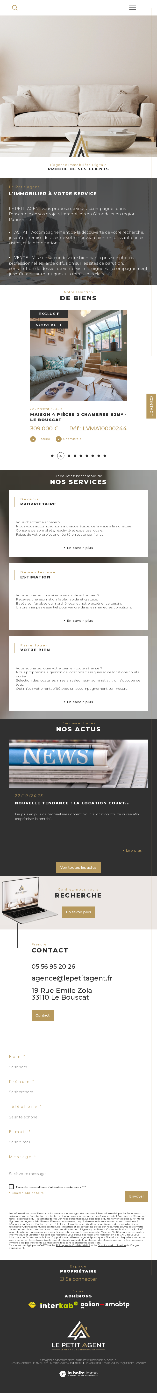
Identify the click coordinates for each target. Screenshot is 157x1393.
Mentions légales (61, 1363)
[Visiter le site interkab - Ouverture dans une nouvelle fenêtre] (59, 1305)
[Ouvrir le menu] (132, 7)
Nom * (17, 1056)
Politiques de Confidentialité (73, 1245)
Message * (22, 1157)
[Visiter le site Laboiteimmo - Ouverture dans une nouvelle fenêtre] (78, 1379)
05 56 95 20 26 (53, 966)
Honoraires (92, 1363)
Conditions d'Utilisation (112, 1245)
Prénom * (22, 1082)
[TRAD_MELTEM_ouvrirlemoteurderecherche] (15, 8)
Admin (79, 1363)
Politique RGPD (124, 1363)
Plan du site (40, 1363)
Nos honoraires (21, 1363)
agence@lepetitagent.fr (72, 978)
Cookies (141, 1363)
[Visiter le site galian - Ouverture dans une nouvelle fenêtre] (105, 1305)
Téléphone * (25, 1106)
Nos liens (108, 1363)
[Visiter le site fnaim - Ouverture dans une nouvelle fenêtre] (32, 1305)
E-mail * (20, 1132)
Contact (151, 406)
